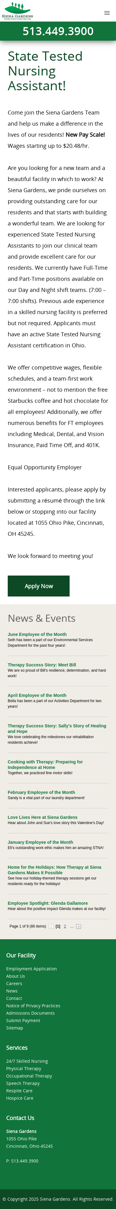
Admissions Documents (30, 1013)
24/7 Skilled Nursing (27, 1061)
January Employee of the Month (40, 842)
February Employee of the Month (41, 792)
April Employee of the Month (37, 695)
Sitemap (14, 1028)
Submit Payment (23, 1020)
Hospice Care (19, 1098)
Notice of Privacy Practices (33, 1006)
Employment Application (31, 969)
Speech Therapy (23, 1083)
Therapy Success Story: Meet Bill (42, 664)
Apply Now (39, 586)
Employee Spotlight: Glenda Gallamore (48, 903)
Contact (14, 998)
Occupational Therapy (29, 1076)
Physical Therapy (23, 1068)
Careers (14, 983)
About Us (15, 976)
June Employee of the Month (37, 634)
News (12, 991)
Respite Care (19, 1091)
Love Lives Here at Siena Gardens (43, 817)
